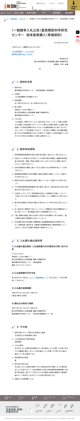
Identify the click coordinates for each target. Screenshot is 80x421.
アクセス (51, 3)
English (60, 3)
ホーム (6, 19)
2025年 (22, 19)
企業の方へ (49, 411)
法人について (6, 13)
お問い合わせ (40, 3)
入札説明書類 (23, 51)
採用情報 (60, 13)
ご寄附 (73, 8)
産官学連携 (33, 13)
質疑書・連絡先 (22, 54)
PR (46, 13)
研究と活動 (20, 13)
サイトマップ (22, 398)
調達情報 (73, 13)
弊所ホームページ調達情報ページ (35, 277)
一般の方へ (58, 411)
